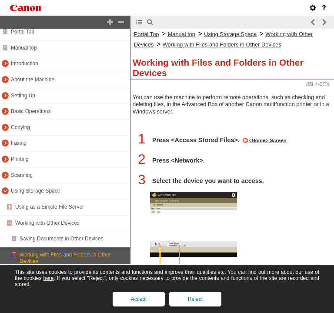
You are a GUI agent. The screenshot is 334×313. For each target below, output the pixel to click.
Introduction (24, 63)
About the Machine (32, 80)
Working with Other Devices (47, 223)
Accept (139, 299)
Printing (20, 159)
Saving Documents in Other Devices (62, 239)
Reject (195, 299)
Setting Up (23, 96)
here (48, 278)
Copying (20, 127)
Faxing (19, 143)
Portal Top (22, 32)
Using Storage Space (35, 191)
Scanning (22, 175)
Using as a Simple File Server (49, 207)
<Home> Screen (268, 140)
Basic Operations (30, 111)
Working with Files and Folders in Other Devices (222, 44)
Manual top (24, 48)
